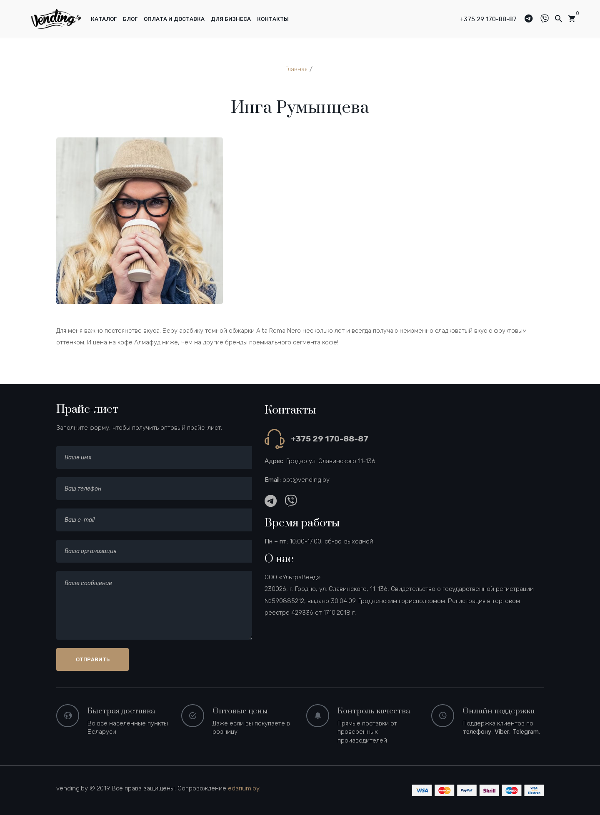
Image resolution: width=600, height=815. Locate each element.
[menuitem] (104, 19)
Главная (296, 69)
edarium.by (243, 788)
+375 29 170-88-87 (488, 19)
